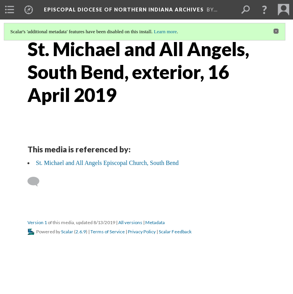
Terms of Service (107, 231)
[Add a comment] (36, 182)
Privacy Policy (142, 231)
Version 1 (37, 222)
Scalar (67, 231)
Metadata (155, 222)
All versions (130, 222)
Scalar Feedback (175, 231)
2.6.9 (81, 231)
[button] (264, 9)
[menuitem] (9, 9)
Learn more (165, 31)
